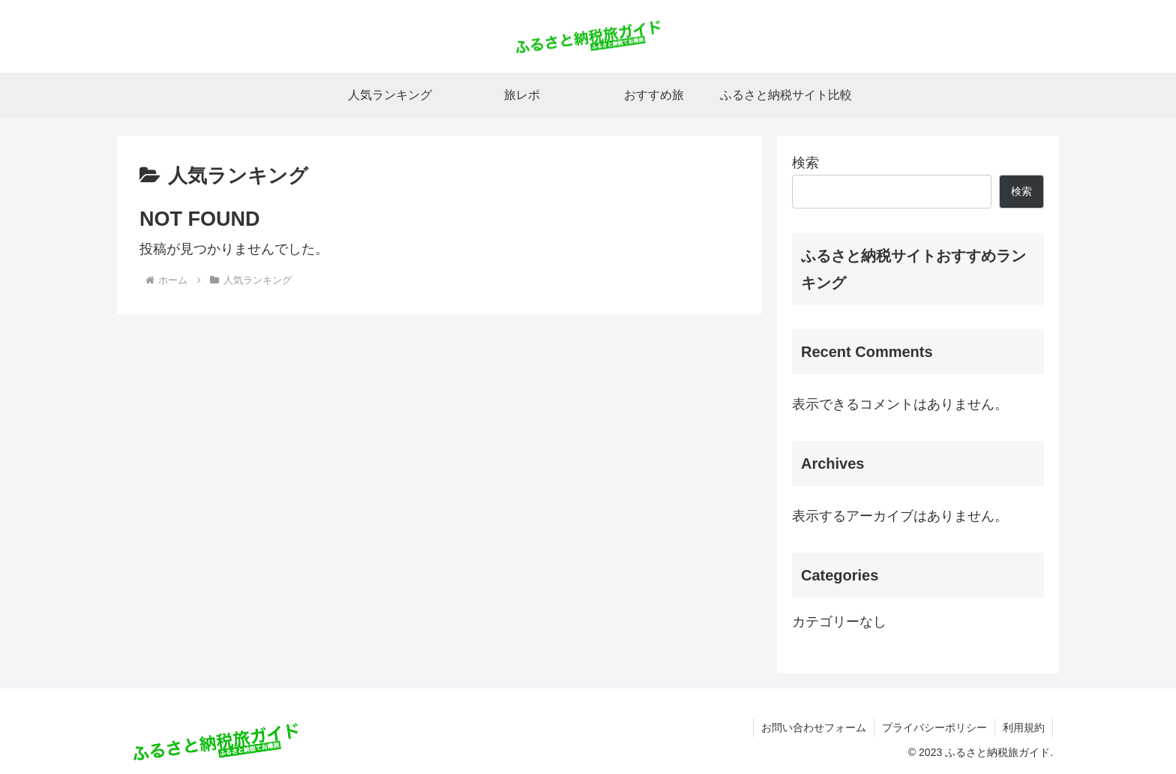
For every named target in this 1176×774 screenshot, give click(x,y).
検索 (805, 162)
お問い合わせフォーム (813, 728)
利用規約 (1024, 728)
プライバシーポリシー (934, 728)
